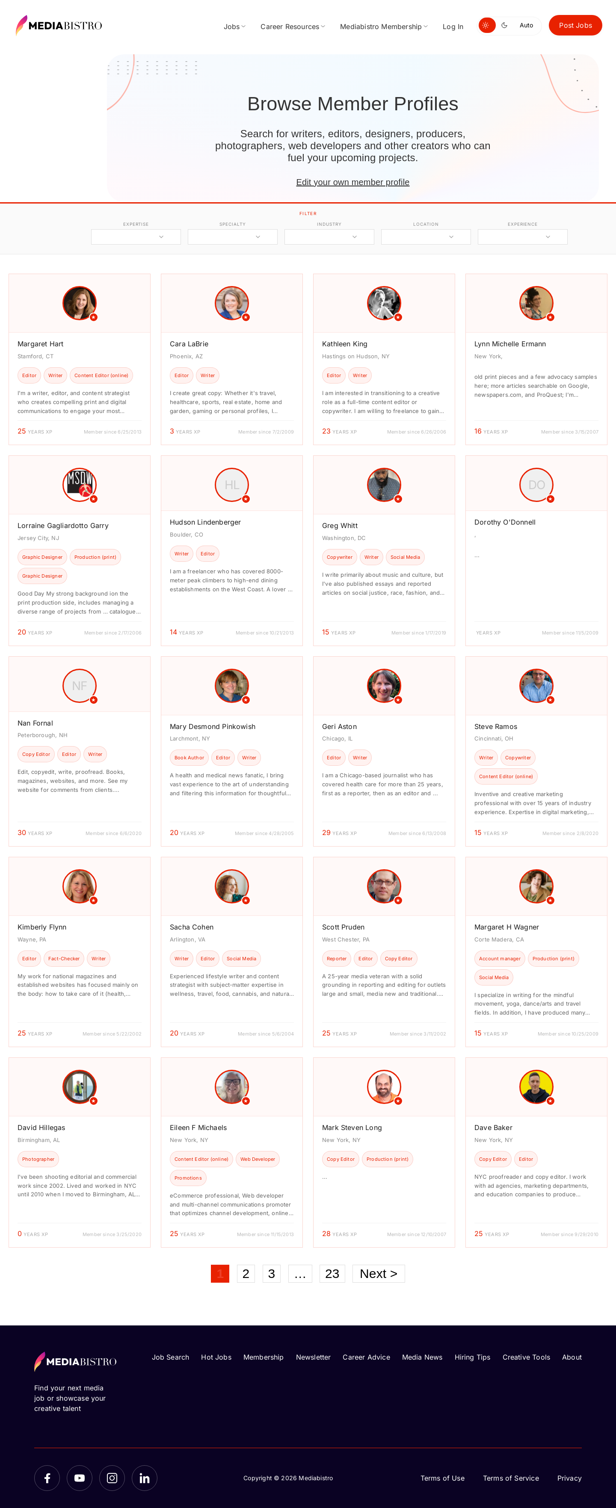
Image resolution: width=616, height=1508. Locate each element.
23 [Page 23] (332, 1273)
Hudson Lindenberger (205, 522)
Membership (263, 1357)
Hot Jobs (216, 1357)
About (572, 1357)
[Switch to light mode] (487, 25)
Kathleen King (344, 343)
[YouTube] (79, 1478)
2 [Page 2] (246, 1273)
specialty (232, 224)
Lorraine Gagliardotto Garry (63, 525)
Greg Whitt (340, 525)
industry (329, 224)
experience (523, 224)
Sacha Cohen (191, 927)
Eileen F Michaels (198, 1127)
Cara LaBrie (189, 343)
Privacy (569, 1478)
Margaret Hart (40, 343)
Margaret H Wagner (506, 927)
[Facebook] (47, 1478)
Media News (422, 1357)
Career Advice (366, 1357)
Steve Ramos (495, 726)
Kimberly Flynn (42, 927)
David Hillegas (41, 1127)
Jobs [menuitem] (232, 26)
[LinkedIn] (144, 1478)
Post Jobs (575, 25)
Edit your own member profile (352, 182)
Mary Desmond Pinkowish (212, 726)
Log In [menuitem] (453, 26)
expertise (136, 224)
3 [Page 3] (271, 1273)
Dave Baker (493, 1127)
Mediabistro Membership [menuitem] (381, 26)
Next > (379, 1273)
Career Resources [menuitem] (290, 26)
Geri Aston (339, 726)
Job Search (171, 1357)
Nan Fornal (35, 723)
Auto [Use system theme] (526, 25)
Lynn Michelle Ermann (510, 343)
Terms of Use (443, 1478)
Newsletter (313, 1357)
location (425, 224)
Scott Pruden (343, 927)
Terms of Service (511, 1478)
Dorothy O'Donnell (505, 522)
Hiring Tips (473, 1357)
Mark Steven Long (352, 1127)
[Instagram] (112, 1478)
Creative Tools (527, 1357)
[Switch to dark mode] (506, 25)
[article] (80, 359)
